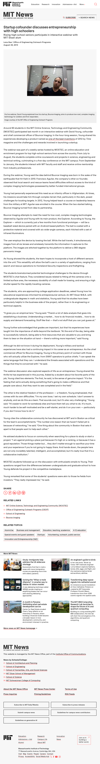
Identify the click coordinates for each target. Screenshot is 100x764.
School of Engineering (15, 513)
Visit (20, 754)
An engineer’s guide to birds (83, 560)
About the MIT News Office (15, 689)
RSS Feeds (70, 694)
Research (45, 4)
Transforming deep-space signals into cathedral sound (83, 581)
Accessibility (30, 757)
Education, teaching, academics (56, 530)
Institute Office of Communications (71, 654)
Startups (41, 535)
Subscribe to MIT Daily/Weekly (26, 705)
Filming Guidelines (42, 694)
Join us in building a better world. (84, 740)
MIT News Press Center (44, 689)
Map (24, 754)
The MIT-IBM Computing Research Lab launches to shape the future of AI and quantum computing (82, 605)
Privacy (21, 757)
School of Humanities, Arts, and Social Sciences (26, 670)
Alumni (21, 743)
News (59, 739)
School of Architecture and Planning (21, 663)
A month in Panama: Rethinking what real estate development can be (35, 604)
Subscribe (71, 17)
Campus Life (42, 739)
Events (30, 754)
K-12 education (79, 530)
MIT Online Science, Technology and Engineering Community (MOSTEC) (37, 506)
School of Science (14, 677)
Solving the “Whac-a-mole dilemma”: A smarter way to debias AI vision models (35, 582)
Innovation (56, 4)
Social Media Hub (42, 757)
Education (35, 4)
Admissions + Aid (70, 4)
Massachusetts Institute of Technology (33, 749)
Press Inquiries (10, 694)
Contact (50, 754)
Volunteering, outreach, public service (64, 535)
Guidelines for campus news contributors (73, 713)
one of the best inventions (62, 139)
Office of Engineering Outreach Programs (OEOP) (27, 509)
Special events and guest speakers (19, 535)
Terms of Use (71, 689)
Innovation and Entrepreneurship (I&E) (21, 539)
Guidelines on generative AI (26, 720)
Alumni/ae (9, 530)
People (36, 754)
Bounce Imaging (13, 517)
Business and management (28, 530)
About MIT (41, 743)
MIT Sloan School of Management (20, 673)
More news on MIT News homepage (19, 628)
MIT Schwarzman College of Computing (23, 680)
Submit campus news (26, 713)
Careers (43, 754)
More (82, 4)
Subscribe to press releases (74, 705)
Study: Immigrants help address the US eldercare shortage (34, 562)
